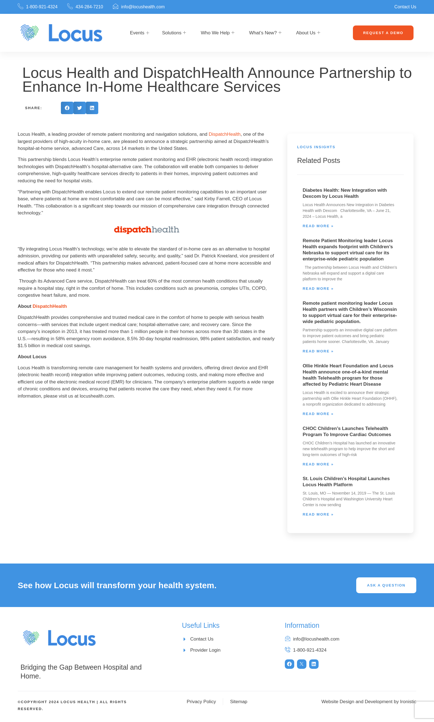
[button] (67, 108)
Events (137, 32)
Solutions (174, 33)
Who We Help (217, 33)
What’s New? (265, 33)
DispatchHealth (225, 134)
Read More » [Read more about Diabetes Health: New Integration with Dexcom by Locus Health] (318, 226)
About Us (308, 33)
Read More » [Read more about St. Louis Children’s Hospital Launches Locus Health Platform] (318, 514)
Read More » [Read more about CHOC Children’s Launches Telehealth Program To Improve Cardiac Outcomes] (318, 464)
